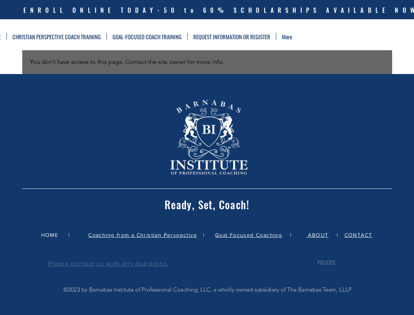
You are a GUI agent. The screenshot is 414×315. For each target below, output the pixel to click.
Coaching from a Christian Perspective (142, 235)
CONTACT (358, 235)
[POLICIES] (326, 262)
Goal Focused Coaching (248, 235)
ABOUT (317, 235)
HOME (49, 235)
